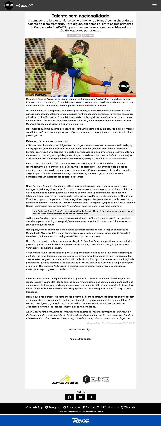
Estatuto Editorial (96, 412)
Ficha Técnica (82, 412)
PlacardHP (88, 35)
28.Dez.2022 (73, 35)
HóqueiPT (72, 412)
